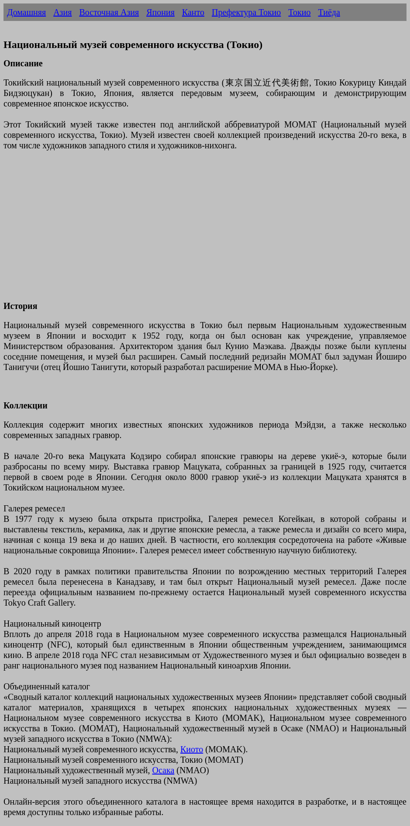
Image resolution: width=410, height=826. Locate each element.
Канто (193, 12)
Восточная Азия (109, 12)
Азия (62, 12)
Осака (163, 770)
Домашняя (26, 12)
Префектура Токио (246, 12)
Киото (191, 749)
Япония (160, 12)
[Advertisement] (205, 231)
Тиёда (329, 12)
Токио (299, 12)
